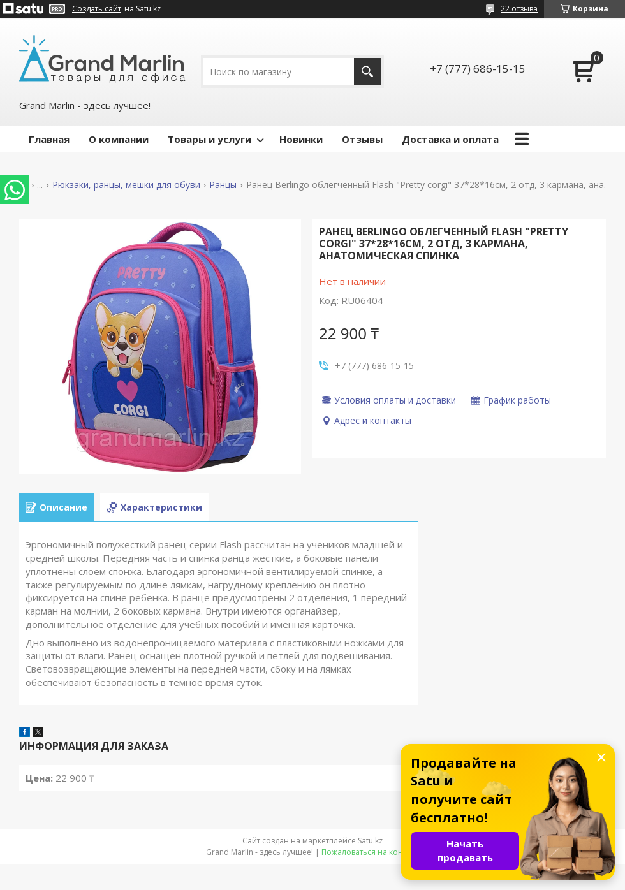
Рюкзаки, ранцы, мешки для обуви (126, 185)
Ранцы (223, 185)
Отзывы (362, 139)
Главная (49, 139)
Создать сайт (96, 8)
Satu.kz (370, 840)
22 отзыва (519, 8)
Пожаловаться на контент (370, 852)
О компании (119, 139)
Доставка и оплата (450, 139)
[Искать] (367, 71)
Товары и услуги (209, 139)
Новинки (301, 139)
